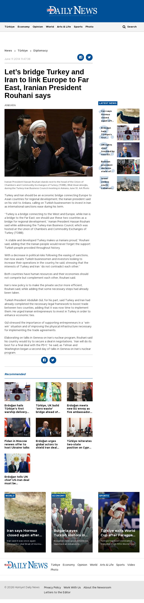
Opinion (38, 26)
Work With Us (72, 587)
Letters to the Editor (57, 592)
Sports (78, 26)
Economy (24, 26)
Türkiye (9, 26)
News (8, 50)
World (50, 26)
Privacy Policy (52, 587)
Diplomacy (40, 50)
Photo (89, 26)
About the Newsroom (97, 587)
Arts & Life (64, 26)
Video (131, 565)
